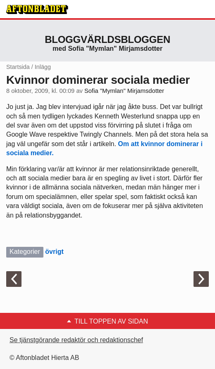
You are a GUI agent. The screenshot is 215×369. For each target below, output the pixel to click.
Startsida (18, 67)
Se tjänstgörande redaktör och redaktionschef (76, 339)
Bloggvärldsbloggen (107, 39)
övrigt (54, 251)
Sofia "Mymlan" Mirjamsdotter (124, 91)
